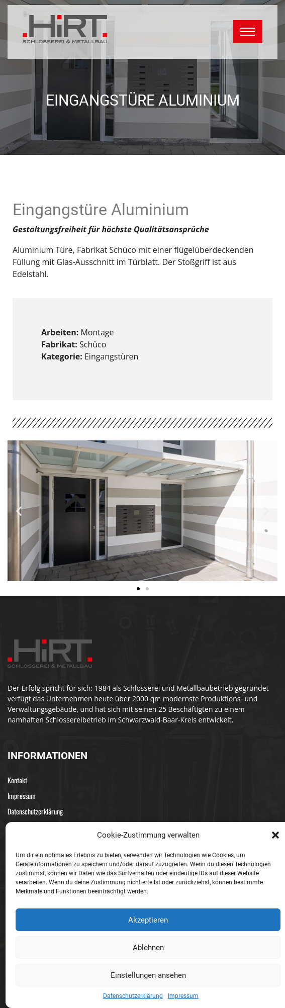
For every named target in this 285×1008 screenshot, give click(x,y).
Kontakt (17, 780)
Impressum (183, 995)
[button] (275, 835)
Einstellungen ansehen (148, 975)
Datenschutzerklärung (133, 995)
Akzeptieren (148, 920)
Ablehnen (148, 947)
